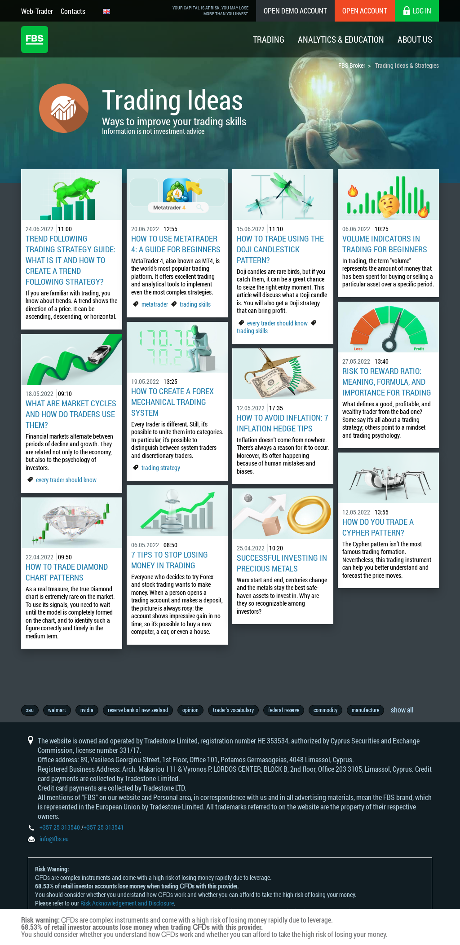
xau (30, 709)
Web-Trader (37, 11)
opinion (190, 709)
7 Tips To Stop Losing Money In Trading (169, 560)
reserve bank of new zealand (138, 709)
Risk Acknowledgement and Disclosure (127, 903)
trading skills (195, 304)
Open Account (364, 10)
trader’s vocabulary (233, 709)
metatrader (155, 304)
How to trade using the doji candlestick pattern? (280, 249)
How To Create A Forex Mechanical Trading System (172, 402)
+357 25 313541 (104, 827)
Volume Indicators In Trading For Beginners (384, 244)
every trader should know (277, 323)
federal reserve (283, 709)
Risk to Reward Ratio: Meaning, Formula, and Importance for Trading (386, 381)
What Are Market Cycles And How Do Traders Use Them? (71, 414)
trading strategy (161, 467)
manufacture (365, 709)
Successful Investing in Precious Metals (282, 563)
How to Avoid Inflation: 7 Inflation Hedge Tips (282, 423)
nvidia (86, 709)
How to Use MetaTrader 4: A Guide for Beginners (176, 244)
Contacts (73, 11)
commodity (325, 709)
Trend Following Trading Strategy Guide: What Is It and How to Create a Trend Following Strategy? (70, 260)
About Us (415, 39)
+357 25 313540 (60, 827)
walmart (57, 709)
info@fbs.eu (54, 839)
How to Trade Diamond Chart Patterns (67, 572)
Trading (268, 39)
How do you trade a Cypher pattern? (378, 527)
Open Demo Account (295, 10)
